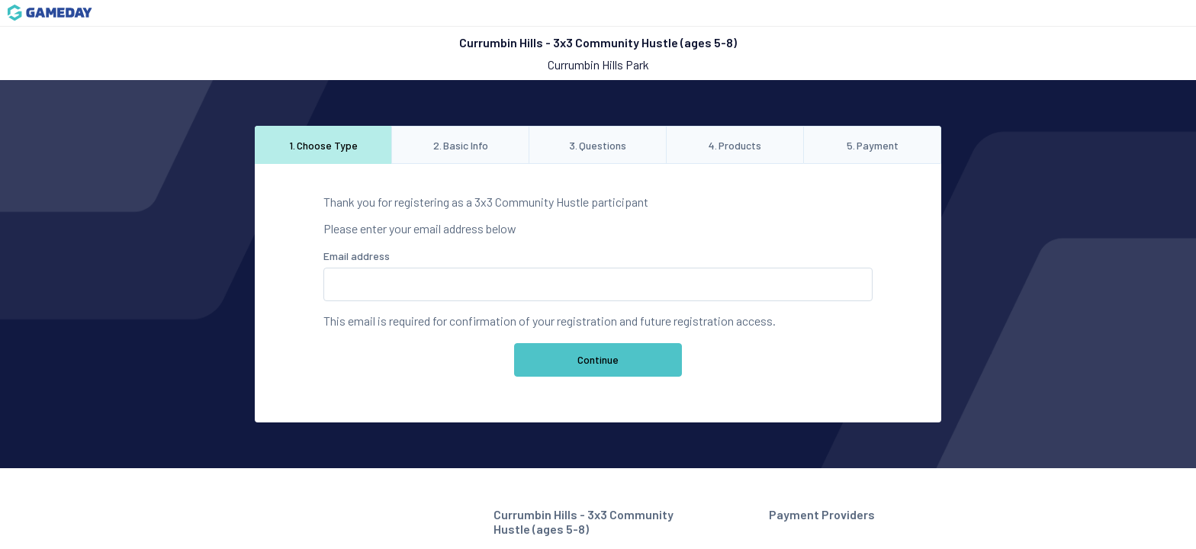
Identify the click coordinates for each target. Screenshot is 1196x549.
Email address (356, 255)
